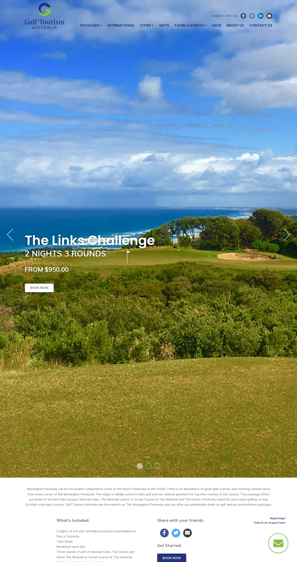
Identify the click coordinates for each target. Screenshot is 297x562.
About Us (235, 25)
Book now (39, 288)
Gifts (164, 25)
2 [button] (148, 466)
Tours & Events (190, 25)
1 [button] (140, 466)
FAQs (216, 25)
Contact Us (260, 25)
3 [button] (157, 466)
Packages (91, 25)
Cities (147, 25)
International (121, 25)
